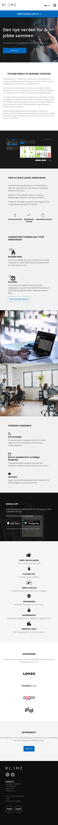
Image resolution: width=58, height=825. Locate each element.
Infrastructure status (13, 801)
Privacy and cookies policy (15, 796)
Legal (7, 798)
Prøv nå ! (15, 51)
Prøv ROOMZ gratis (29, 13)
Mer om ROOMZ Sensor (19, 299)
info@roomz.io (11, 791)
